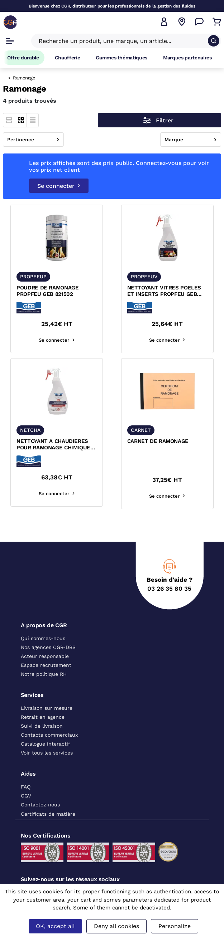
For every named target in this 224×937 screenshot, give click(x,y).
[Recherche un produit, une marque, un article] (122, 41)
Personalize (174, 926)
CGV (26, 796)
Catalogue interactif (45, 744)
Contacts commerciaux (49, 735)
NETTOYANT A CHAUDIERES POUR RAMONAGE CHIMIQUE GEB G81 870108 (53, 445)
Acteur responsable (45, 656)
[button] (164, 22)
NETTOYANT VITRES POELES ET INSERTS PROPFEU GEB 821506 (164, 291)
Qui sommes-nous (43, 638)
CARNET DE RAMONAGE (158, 441)
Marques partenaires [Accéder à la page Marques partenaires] (187, 57)
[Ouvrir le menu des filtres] (159, 120)
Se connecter (58, 185)
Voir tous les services (47, 753)
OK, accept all (55, 926)
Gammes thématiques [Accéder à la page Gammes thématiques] (121, 57)
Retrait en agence (43, 717)
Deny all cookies (116, 926)
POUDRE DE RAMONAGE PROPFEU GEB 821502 (47, 290)
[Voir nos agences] (181, 22)
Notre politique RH (44, 674)
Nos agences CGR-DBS (48, 647)
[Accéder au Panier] (217, 22)
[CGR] (10, 22)
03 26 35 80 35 (169, 588)
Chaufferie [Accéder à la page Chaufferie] (67, 57)
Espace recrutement (46, 665)
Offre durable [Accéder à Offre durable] (23, 57)
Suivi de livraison (42, 726)
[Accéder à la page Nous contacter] (199, 22)
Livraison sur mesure (46, 708)
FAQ (25, 787)
